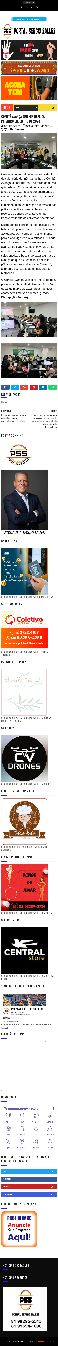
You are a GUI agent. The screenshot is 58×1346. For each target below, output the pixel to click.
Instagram (30, 1194)
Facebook (30, 1179)
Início (7, 107)
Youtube (30, 1186)
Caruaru (19, 129)
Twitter (30, 1171)
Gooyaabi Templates (46, 1341)
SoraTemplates (19, 1341)
